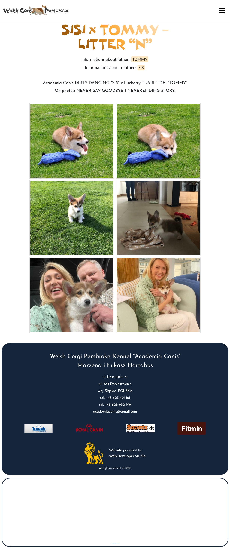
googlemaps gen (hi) (113, 543)
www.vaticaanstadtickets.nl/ (118, 543)
